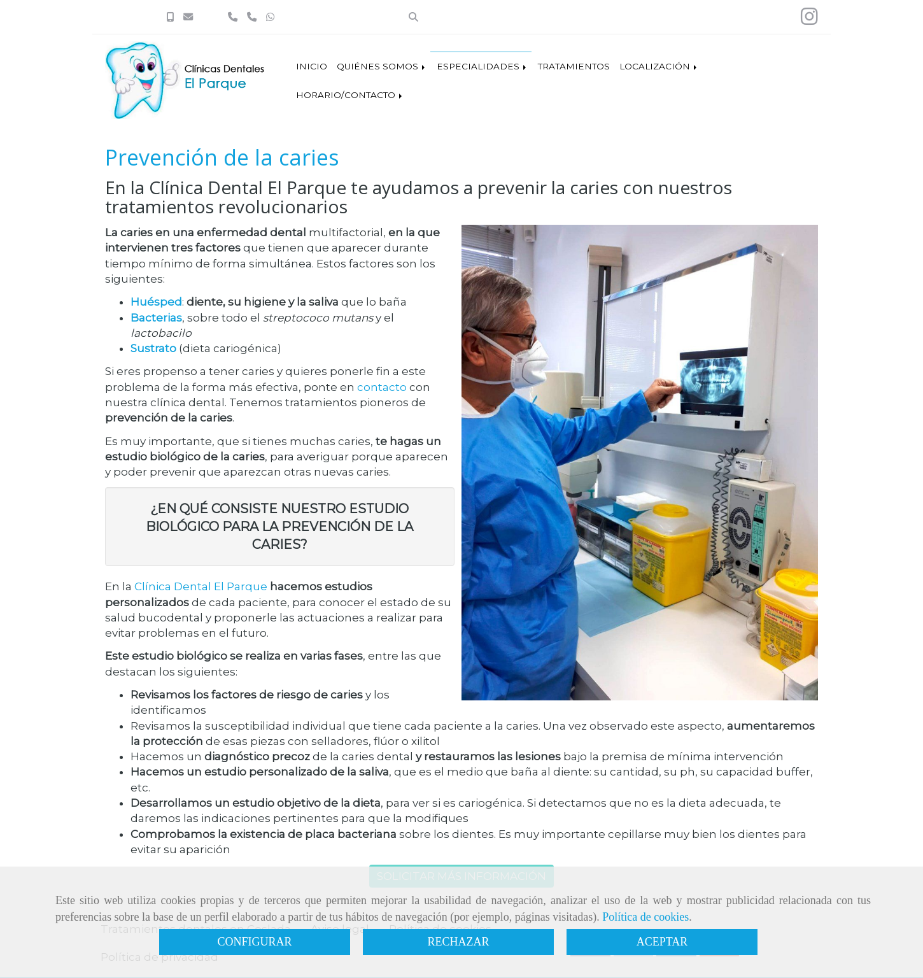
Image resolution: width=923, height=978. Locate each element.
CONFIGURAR (254, 941)
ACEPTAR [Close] (662, 941)
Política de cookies (645, 917)
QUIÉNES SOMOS (382, 66)
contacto (382, 387)
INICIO (311, 66)
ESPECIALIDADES (482, 66)
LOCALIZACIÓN (659, 66)
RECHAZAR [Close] (458, 941)
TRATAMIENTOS (574, 66)
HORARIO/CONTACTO (350, 95)
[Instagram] (809, 20)
